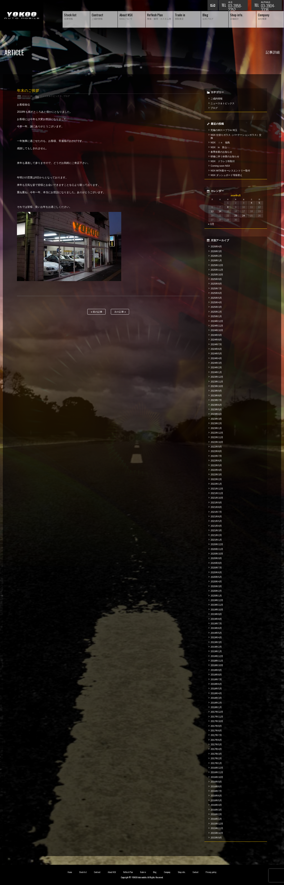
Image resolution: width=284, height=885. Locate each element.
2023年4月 (216, 414)
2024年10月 (217, 330)
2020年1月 (216, 595)
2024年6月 (216, 349)
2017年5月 (216, 744)
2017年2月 (216, 758)
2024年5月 (216, 353)
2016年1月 (216, 819)
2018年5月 (216, 688)
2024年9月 (216, 335)
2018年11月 (217, 660)
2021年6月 (216, 516)
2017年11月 (217, 716)
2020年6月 (216, 572)
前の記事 (96, 311)
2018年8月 (216, 674)
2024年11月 (217, 325)
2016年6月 (216, 795)
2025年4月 (216, 302)
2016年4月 (216, 805)
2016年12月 (217, 767)
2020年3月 (216, 586)
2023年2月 (216, 423)
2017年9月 (216, 726)
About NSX (112, 872)
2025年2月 (216, 311)
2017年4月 (216, 749)
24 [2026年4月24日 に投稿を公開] (243, 215)
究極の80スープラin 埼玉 (224, 130)
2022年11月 (217, 437)
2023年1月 (216, 428)
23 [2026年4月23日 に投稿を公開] (235, 215)
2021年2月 (216, 535)
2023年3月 (216, 418)
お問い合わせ (213, 5)
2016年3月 (216, 809)
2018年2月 (216, 702)
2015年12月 (217, 823)
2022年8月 (216, 451)
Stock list (83, 872)
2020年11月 (217, 549)
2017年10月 (217, 721)
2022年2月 (216, 479)
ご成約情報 (217, 98)
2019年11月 (217, 604)
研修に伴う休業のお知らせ (225, 156)
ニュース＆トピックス (51, 96)
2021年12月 (217, 488)
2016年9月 (216, 781)
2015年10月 (217, 833)
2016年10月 (217, 777)
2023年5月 (216, 409)
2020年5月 (216, 577)
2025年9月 (216, 279)
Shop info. (181, 872)
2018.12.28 (27, 96)
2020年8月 (216, 563)
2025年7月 (216, 288)
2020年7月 (216, 567)
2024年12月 (217, 321)
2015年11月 (217, 828)
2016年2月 (216, 814)
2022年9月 (216, 446)
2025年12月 (217, 265)
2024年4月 (216, 358)
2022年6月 (216, 460)
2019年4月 (216, 637)
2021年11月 (217, 493)
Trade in (143, 872)
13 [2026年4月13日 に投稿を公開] (212, 211)
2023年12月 (217, 376)
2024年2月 (216, 367)
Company (167, 872)
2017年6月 (216, 740)
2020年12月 (217, 544)
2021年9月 (216, 502)
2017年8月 (216, 730)
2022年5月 (216, 465)
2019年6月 (216, 628)
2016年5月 (216, 800)
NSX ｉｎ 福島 (220, 142)
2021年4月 (216, 526)
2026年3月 (216, 251)
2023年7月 (216, 400)
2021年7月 (216, 512)
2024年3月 (216, 363)
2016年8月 (216, 786)
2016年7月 (216, 791)
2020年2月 (216, 591)
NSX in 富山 (219, 147)
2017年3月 (216, 754)
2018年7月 (216, 679)
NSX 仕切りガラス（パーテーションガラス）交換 (236, 136)
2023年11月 (217, 381)
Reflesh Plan (128, 872)
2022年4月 (216, 470)
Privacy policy (211, 872)
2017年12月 (217, 712)
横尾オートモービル (21, 15)
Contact (195, 872)
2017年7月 (216, 735)
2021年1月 (216, 539)
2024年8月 (216, 339)
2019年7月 (216, 623)
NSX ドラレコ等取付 (222, 161)
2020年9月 (216, 558)
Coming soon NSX (220, 165)
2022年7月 (216, 456)
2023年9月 (216, 390)
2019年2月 (216, 646)
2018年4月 (216, 693)
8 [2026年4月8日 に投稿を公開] (228, 207)
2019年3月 (216, 642)
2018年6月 (216, 684)
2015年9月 (216, 837)
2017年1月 (216, 763)
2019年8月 (216, 619)
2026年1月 (216, 260)
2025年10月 (217, 274)
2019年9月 (216, 614)
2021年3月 (216, 530)
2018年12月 (217, 656)
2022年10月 (217, 442)
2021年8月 (216, 507)
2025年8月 (216, 283)
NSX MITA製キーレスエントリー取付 (230, 170)
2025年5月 (216, 298)
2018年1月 (216, 707)
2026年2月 (216, 256)
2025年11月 (217, 269)
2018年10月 (217, 665)
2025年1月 (216, 316)
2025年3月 (216, 307)
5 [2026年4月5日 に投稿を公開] (259, 202)
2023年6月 (216, 405)
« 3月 (211, 224)
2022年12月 (217, 432)
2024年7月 (216, 344)
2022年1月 (216, 484)
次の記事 (120, 311)
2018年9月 (216, 670)
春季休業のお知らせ (221, 152)
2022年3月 (216, 474)
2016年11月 (217, 772)
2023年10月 (217, 386)
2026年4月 (216, 246)
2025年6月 (216, 293)
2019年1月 (216, 651)
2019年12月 (217, 600)
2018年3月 (216, 698)
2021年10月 (217, 497)
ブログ (66, 96)
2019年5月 (216, 633)
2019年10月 (217, 609)
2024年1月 (216, 372)
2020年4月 (216, 581)
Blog (154, 872)
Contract (97, 872)
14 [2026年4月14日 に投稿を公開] (220, 211)
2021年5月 (216, 521)
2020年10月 (217, 553)
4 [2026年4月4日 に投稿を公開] (251, 202)
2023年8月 (216, 395)
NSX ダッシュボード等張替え (226, 175)
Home (70, 872)
